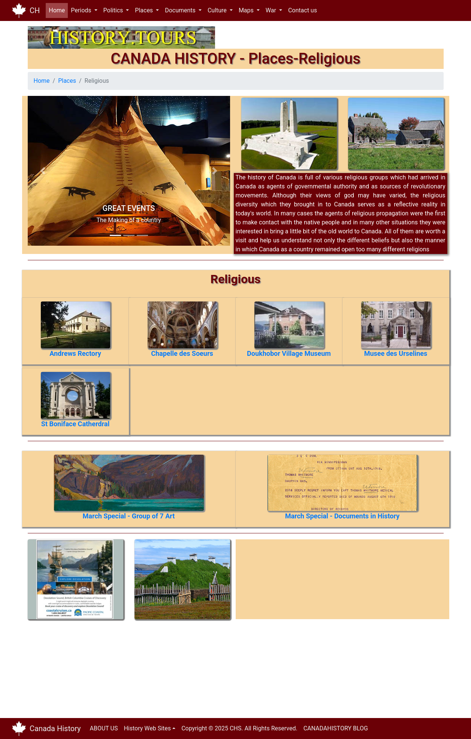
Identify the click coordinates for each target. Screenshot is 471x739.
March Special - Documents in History (342, 516)
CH (35, 10)
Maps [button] (247, 10)
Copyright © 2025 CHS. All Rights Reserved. (239, 728)
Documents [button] (181, 10)
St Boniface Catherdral (75, 424)
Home (58, 10)
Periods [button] (82, 10)
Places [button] (144, 10)
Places (67, 80)
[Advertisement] (78, 666)
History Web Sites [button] (147, 728)
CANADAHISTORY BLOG (336, 728)
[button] (43, 171)
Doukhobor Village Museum (289, 353)
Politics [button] (114, 10)
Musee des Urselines (396, 353)
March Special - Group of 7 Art (129, 516)
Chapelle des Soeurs (182, 353)
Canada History (55, 728)
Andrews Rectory (75, 353)
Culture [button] (218, 10)
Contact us (302, 10)
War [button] (272, 10)
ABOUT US (104, 728)
